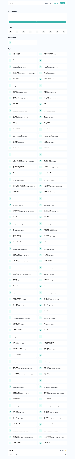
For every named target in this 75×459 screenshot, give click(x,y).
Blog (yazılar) (11, 454)
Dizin (51, 3)
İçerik (10, 15)
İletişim (16, 454)
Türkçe (62, 450)
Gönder (37, 21)
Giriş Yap (56, 3)
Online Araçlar (10, 9)
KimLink (11, 3)
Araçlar (46, 3)
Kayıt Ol (62, 3)
